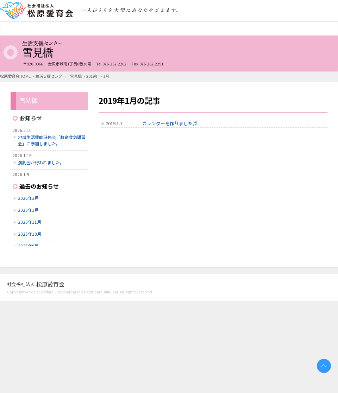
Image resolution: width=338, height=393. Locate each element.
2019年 (92, 76)
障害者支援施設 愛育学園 (64, 28)
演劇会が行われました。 (41, 162)
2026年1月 (28, 210)
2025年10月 (29, 234)
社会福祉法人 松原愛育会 (37, 10)
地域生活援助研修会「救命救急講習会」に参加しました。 (52, 140)
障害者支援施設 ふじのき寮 (190, 28)
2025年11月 (29, 222)
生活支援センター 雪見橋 (233, 28)
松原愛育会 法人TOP (21, 28)
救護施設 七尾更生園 (106, 28)
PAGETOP (324, 366)
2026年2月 (28, 198)
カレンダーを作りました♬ (169, 123)
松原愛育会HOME (15, 76)
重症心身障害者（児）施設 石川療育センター (148, 28)
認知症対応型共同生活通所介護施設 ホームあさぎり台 (275, 28)
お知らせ (30, 118)
